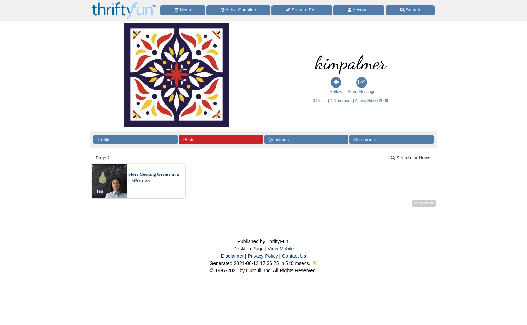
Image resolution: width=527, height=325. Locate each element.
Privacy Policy (263, 256)
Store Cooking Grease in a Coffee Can (153, 178)
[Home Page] (124, 4)
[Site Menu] (182, 10)
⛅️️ (315, 263)
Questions (279, 139)
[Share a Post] (301, 10)
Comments (365, 139)
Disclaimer (232, 256)
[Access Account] (359, 10)
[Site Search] (410, 10)
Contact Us (294, 256)
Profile (104, 139)
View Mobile (281, 248)
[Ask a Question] (238, 10)
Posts (189, 139)
